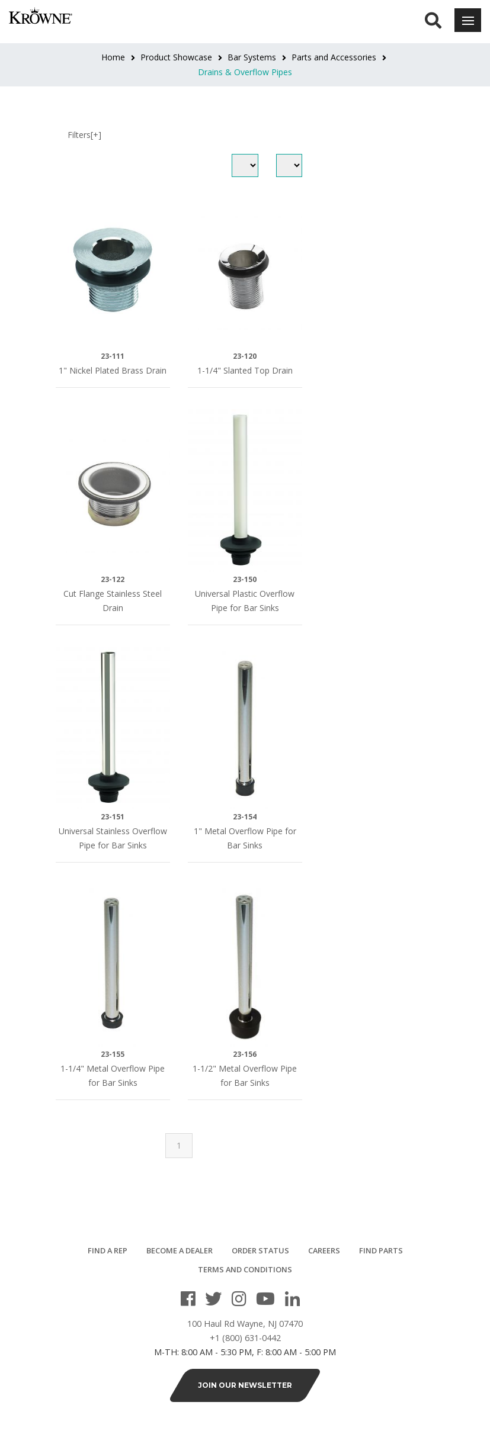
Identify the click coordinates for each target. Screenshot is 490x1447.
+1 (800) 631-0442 (245, 1343)
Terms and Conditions (245, 1269)
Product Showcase (176, 57)
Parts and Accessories (334, 57)
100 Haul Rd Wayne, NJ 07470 (245, 1329)
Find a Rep (107, 1250)
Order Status (260, 1250)
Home (113, 57)
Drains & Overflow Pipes (245, 72)
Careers (324, 1250)
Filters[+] (84, 134)
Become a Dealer (179, 1250)
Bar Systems (252, 57)
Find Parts (381, 1250)
